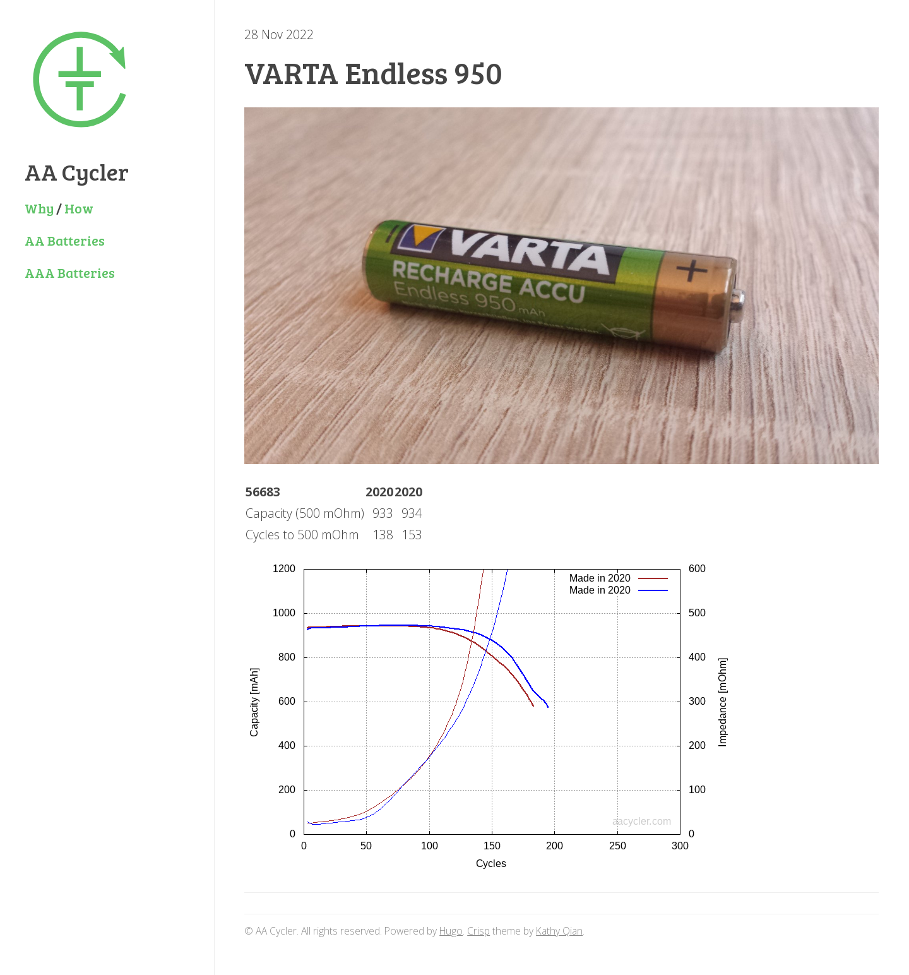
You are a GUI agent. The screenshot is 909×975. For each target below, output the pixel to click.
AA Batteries (65, 240)
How (78, 208)
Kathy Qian (559, 931)
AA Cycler (77, 171)
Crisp (478, 931)
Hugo (451, 931)
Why (39, 208)
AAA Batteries (70, 272)
